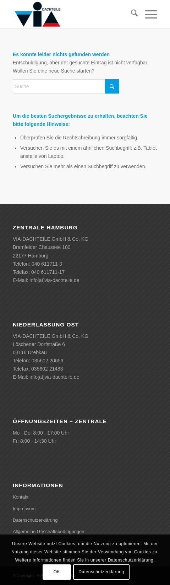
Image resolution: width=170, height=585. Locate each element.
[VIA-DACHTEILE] (70, 14)
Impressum (24, 508)
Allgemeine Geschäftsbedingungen (48, 531)
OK (57, 571)
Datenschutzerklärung (35, 520)
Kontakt (20, 497)
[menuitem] (131, 14)
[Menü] (147, 14)
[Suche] (131, 14)
